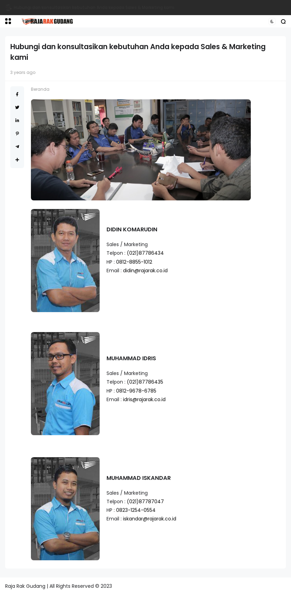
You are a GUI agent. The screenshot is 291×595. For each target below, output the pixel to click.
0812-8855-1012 (134, 261)
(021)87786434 (145, 253)
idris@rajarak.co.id (144, 399)
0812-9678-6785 (136, 390)
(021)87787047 (145, 501)
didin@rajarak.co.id (145, 270)
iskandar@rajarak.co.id (149, 518)
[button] (8, 21)
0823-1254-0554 (136, 510)
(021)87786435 (145, 381)
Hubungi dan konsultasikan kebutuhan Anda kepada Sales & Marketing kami (94, 7)
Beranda (40, 89)
